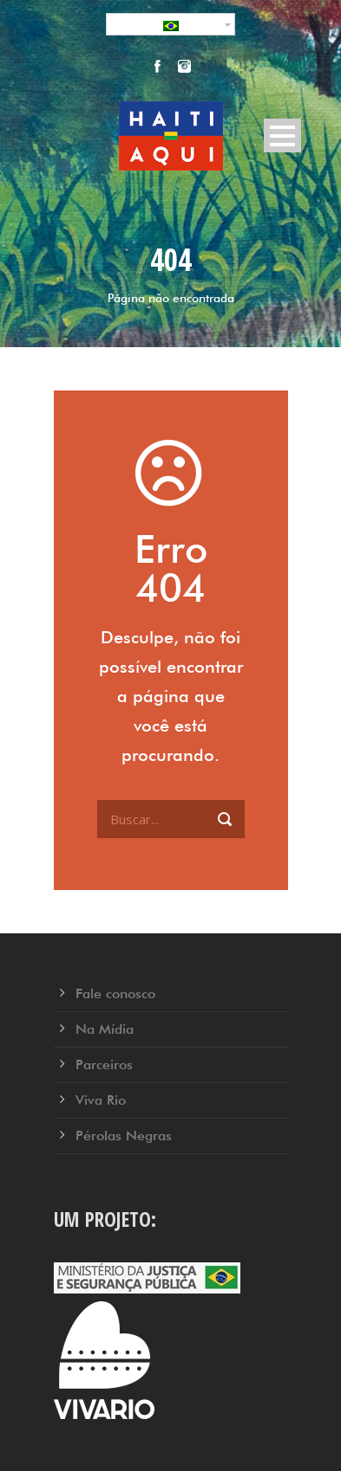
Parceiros (104, 1064)
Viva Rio (100, 1100)
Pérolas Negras (123, 1135)
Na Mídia (104, 1029)
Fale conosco (115, 993)
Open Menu (282, 135)
